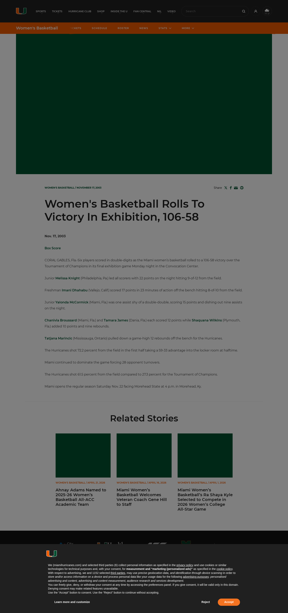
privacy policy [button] (184, 565)
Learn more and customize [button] (72, 602)
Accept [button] (229, 602)
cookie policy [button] (224, 569)
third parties (118, 573)
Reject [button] (205, 602)
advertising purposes (196, 576)
